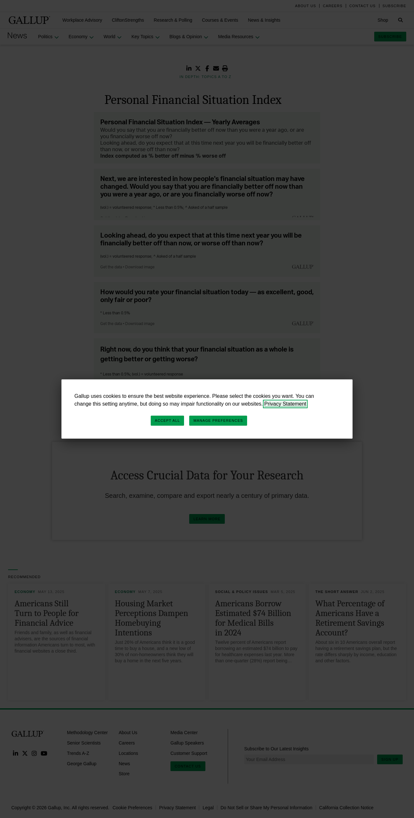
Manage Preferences (218, 420)
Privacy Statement (285, 404)
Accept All (167, 420)
